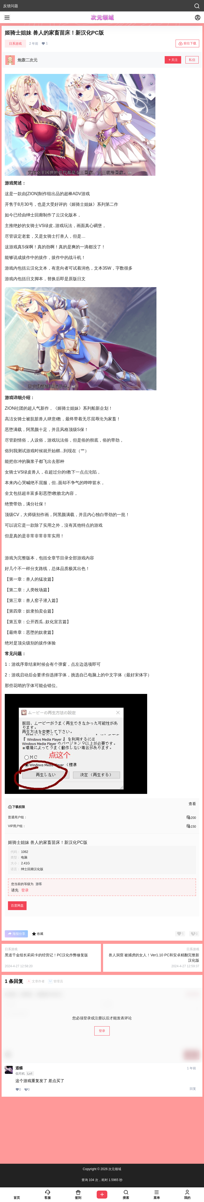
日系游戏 (15, 43)
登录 (25, 890)
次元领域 (114, 1169)
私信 (192, 60)
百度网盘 (17, 905)
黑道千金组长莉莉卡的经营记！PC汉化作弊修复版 (46, 955)
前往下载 (187, 43)
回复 (193, 1089)
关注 (173, 60)
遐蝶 (19, 1068)
